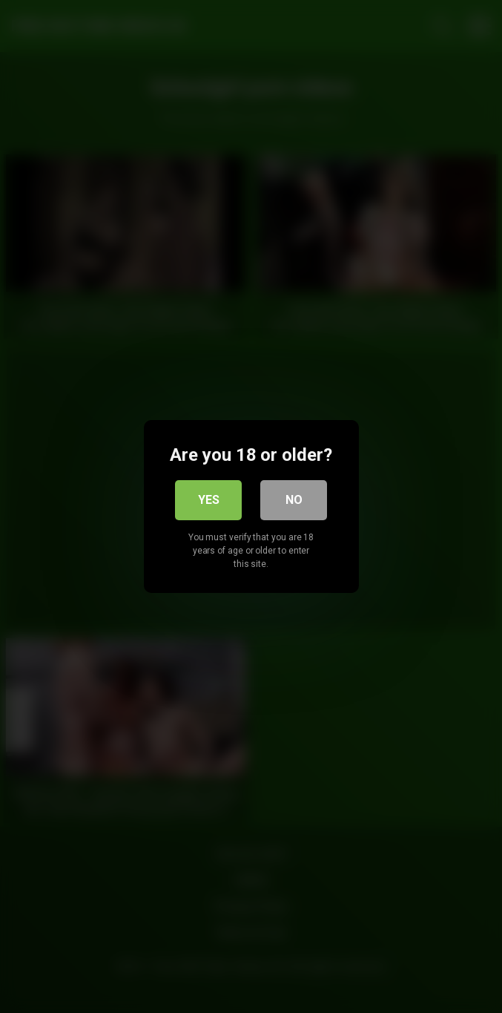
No (294, 500)
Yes (208, 500)
